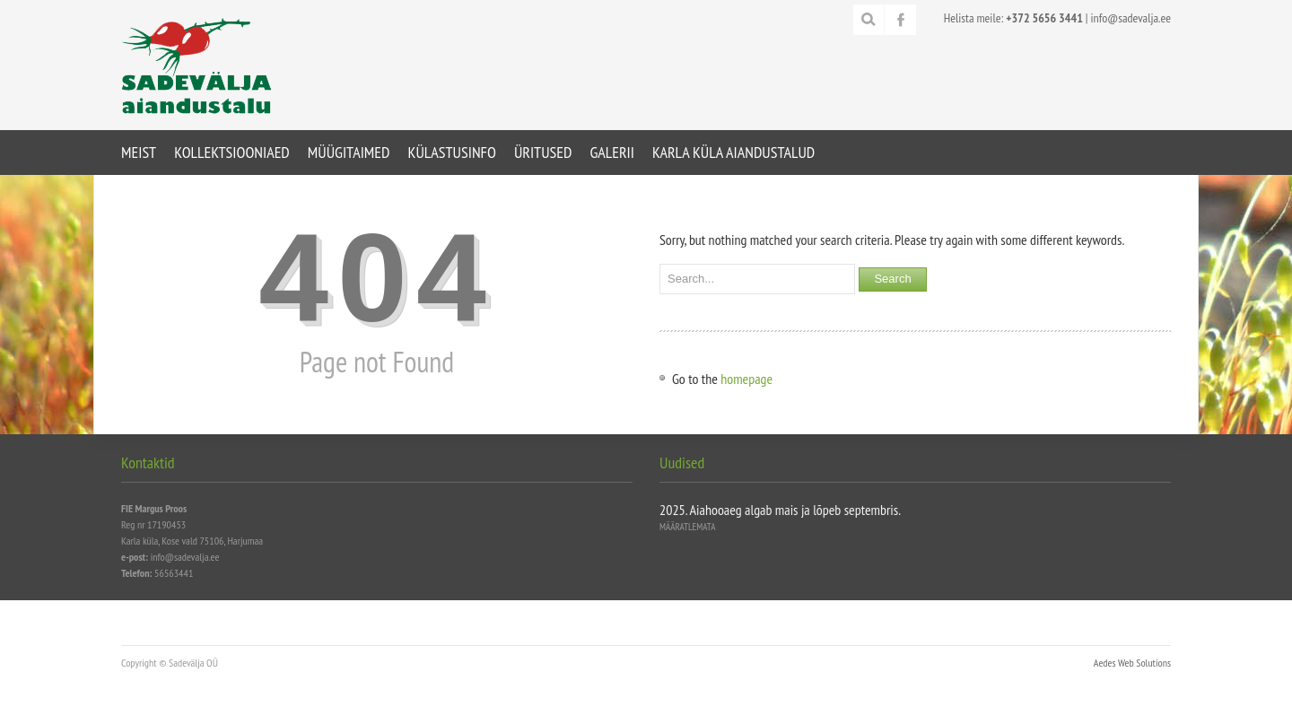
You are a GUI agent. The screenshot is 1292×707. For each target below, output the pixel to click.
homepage (746, 379)
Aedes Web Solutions (1132, 662)
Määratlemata (687, 526)
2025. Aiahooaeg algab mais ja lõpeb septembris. (780, 510)
